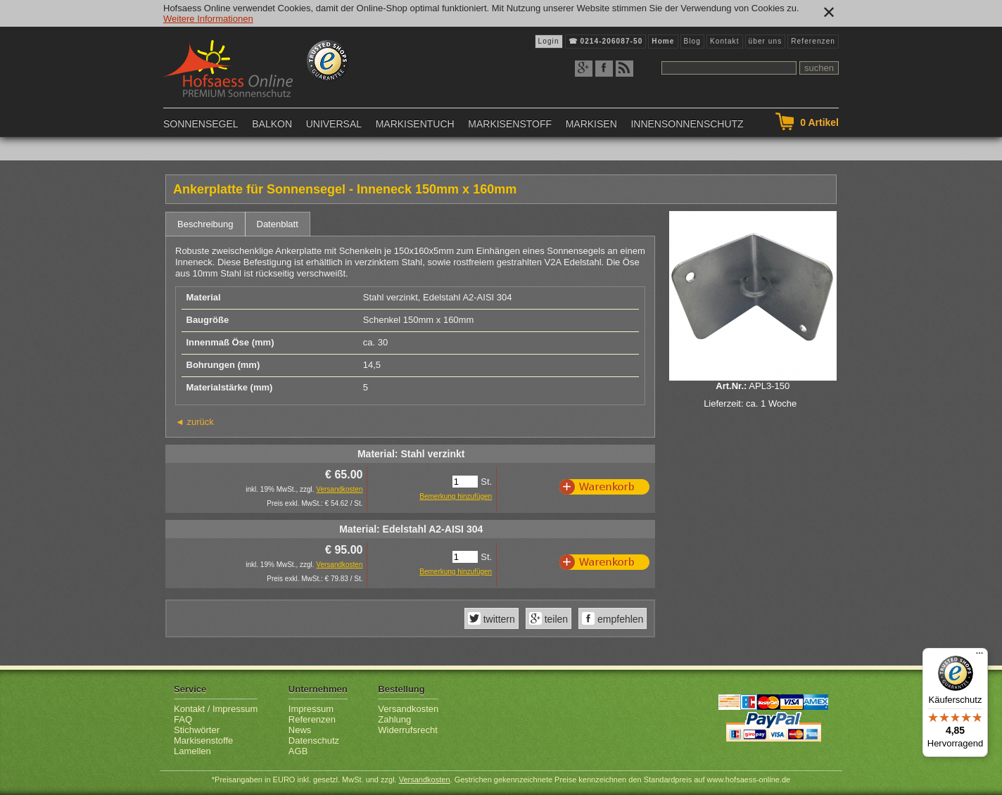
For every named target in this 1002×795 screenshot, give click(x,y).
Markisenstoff (510, 123)
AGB (297, 751)
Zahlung (394, 719)
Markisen (591, 123)
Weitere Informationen (208, 18)
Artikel (819, 122)
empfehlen (619, 619)
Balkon (272, 123)
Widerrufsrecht (408, 730)
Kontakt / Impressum (216, 709)
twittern (498, 619)
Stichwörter (197, 730)
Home (663, 41)
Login (548, 41)
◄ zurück (194, 421)
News (300, 730)
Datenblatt (277, 224)
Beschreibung (205, 224)
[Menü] (979, 656)
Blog (692, 41)
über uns (765, 41)
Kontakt (725, 41)
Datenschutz (313, 740)
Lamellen (192, 751)
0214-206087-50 (612, 41)
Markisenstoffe (203, 740)
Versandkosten (339, 489)
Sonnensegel (201, 123)
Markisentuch (415, 123)
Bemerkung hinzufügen (455, 496)
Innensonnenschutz (686, 123)
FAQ (183, 719)
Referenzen (813, 41)
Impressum (311, 709)
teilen (555, 619)
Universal (334, 123)
